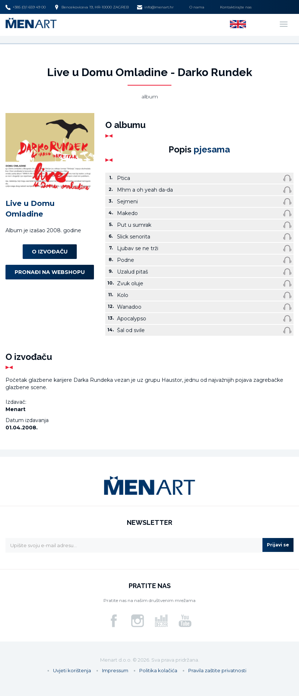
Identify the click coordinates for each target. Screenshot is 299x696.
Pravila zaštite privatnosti (217, 670)
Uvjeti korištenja (72, 670)
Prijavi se (278, 545)
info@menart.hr (155, 7)
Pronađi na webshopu (50, 272)
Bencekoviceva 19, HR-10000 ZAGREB (91, 7)
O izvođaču (50, 251)
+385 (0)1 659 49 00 (25, 7)
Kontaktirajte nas (235, 7)
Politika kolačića (158, 670)
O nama (196, 7)
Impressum (115, 670)
